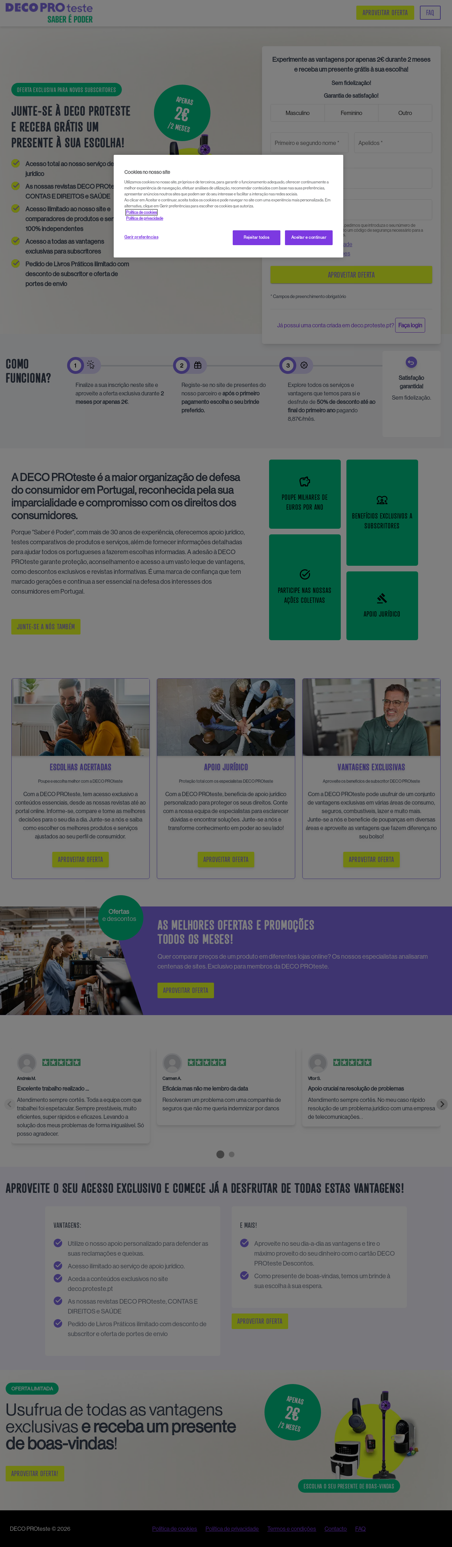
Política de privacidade (144, 218)
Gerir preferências (141, 237)
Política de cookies (141, 212)
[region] (228, 206)
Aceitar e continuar (309, 237)
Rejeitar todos (256, 237)
